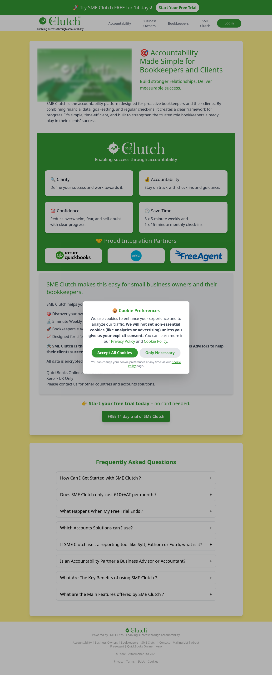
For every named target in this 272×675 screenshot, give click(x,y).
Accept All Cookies (114, 352)
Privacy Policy (123, 341)
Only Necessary (160, 352)
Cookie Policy (155, 341)
